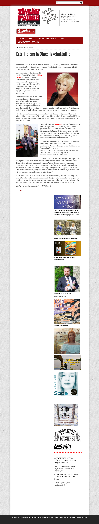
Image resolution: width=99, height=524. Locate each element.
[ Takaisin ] (20, 190)
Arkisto (31, 38)
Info (62, 38)
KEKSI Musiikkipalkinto (47, 38)
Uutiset (21, 38)
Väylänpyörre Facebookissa (28, 42)
